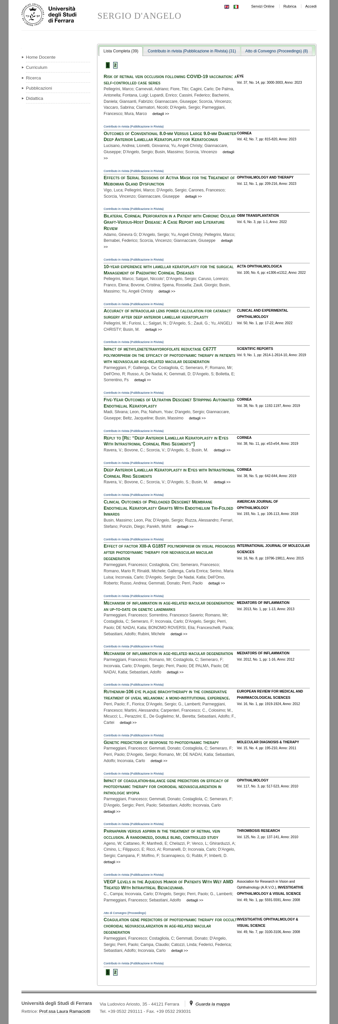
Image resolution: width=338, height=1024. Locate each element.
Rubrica (289, 6)
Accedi (311, 6)
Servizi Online (262, 6)
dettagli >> (160, 114)
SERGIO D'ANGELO (139, 16)
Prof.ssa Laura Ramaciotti (64, 1011)
